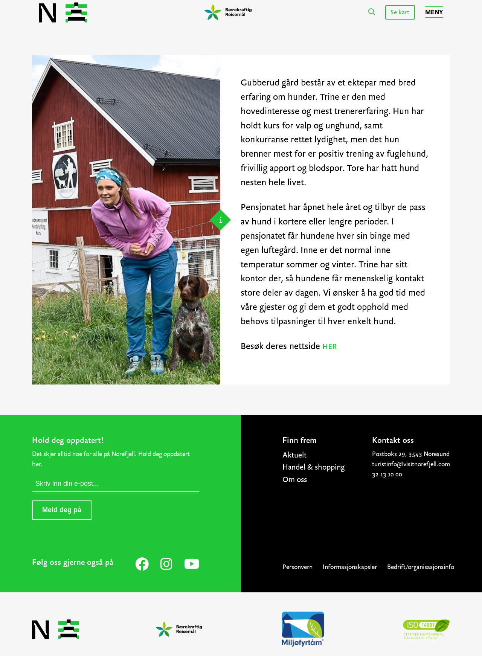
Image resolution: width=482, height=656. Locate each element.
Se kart (399, 12)
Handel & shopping (313, 466)
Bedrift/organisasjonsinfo (420, 567)
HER (329, 346)
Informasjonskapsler (350, 567)
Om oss (294, 479)
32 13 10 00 (387, 474)
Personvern (297, 567)
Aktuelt (294, 454)
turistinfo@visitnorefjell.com (411, 464)
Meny (434, 12)
